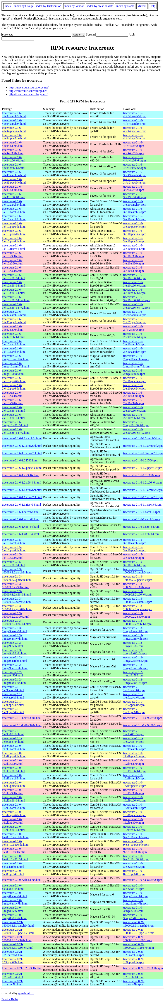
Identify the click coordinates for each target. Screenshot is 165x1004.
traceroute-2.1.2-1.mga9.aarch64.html (14, 659)
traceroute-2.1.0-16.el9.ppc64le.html (14, 813)
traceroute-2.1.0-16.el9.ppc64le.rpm (134, 813)
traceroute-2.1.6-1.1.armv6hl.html (22, 489)
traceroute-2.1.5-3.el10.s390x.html (12, 556)
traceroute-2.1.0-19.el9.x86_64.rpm (134, 769)
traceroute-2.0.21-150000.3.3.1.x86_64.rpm (138, 946)
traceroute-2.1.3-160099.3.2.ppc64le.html (17, 578)
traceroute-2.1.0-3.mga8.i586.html (12, 909)
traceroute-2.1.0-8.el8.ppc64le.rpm (134, 872)
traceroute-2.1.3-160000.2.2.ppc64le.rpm (137, 607)
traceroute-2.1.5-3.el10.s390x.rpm (133, 556)
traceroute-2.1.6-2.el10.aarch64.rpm (134, 343)
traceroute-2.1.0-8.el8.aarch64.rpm (134, 865)
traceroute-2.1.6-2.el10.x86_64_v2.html (16, 431)
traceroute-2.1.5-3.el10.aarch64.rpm (134, 541)
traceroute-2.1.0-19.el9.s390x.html (12, 762)
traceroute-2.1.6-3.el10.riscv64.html (13, 247)
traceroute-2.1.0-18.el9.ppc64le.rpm (134, 784)
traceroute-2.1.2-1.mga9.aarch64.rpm (135, 659)
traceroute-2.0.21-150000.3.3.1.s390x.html (17, 938)
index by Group (23, 6)
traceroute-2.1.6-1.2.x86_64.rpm (142, 482)
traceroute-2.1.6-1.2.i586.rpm (140, 460)
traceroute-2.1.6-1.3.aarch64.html (22, 438)
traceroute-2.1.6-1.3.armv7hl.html (22, 453)
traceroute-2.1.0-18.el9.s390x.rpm (133, 791)
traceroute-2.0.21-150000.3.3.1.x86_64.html (17, 946)
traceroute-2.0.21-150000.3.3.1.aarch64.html (18, 924)
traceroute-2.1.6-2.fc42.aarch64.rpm (134, 313)
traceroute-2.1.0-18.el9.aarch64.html (14, 777)
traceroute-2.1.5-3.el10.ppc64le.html (14, 548)
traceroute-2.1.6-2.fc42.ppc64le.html (14, 320)
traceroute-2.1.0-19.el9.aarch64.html (14, 747)
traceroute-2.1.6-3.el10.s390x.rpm (133, 254)
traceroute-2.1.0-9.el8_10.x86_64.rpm (136, 857)
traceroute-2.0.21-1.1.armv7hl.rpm (134, 983)
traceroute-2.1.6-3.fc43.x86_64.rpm (134, 195)
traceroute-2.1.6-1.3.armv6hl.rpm (143, 445)
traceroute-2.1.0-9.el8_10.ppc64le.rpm (136, 843)
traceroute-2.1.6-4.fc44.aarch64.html (14, 114)
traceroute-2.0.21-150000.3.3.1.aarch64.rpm (138, 924)
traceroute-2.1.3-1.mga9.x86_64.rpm (135, 651)
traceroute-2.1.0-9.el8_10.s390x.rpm (135, 850)
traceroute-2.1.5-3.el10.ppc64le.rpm (134, 548)
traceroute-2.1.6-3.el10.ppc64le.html (14, 225)
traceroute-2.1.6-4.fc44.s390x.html (12, 144)
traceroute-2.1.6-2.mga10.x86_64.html (15, 423)
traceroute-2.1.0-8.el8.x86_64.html (13, 887)
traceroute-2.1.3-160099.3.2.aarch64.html (17, 571)
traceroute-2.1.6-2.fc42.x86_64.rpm (134, 335)
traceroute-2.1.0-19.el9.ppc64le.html (14, 754)
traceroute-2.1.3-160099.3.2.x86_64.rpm (137, 593)
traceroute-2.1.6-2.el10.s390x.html (12, 394)
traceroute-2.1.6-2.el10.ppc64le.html (14, 379)
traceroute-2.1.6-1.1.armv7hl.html (22, 497)
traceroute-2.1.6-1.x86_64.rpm (141, 526)
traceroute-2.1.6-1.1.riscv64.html (21, 504)
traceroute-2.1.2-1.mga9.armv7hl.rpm (135, 666)
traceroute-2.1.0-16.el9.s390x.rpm (133, 821)
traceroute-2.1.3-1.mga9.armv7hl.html (15, 637)
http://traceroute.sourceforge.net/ (28, 94)
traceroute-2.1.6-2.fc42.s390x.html (12, 328)
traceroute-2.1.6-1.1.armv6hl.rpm (143, 489)
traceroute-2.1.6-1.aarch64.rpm (141, 511)
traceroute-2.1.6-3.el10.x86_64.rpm (134, 276)
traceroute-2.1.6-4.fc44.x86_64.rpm (134, 159)
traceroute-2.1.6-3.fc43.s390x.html (12, 188)
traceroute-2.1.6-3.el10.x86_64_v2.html (16, 298)
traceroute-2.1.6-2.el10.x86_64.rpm (134, 409)
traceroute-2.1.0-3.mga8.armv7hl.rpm (135, 902)
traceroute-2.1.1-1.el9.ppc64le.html (13, 703)
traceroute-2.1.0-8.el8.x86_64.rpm (133, 887)
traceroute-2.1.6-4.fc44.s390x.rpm (133, 144)
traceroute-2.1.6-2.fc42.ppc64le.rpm (134, 320)
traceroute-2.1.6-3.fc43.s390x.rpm (133, 188)
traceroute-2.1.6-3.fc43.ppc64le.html (14, 181)
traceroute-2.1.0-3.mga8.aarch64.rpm (135, 894)
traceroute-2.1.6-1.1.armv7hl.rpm (143, 497)
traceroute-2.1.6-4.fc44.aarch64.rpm (134, 114)
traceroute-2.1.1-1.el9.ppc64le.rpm (134, 703)
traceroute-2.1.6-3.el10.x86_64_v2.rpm (136, 298)
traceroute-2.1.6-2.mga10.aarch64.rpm (136, 357)
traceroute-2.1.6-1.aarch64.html (20, 511)
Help (152, 6)
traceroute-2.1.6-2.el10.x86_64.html (13, 409)
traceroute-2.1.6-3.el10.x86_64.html (13, 276)
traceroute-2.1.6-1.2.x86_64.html (21, 482)
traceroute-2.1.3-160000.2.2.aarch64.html (17, 600)
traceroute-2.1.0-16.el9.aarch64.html (14, 806)
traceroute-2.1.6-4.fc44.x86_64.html (13, 159)
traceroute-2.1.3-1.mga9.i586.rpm (133, 644)
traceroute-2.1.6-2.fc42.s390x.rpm (133, 328)
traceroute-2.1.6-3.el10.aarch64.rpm (134, 203)
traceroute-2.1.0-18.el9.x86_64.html (13, 799)
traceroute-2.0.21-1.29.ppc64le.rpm (134, 960)
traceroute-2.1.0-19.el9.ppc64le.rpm (134, 754)
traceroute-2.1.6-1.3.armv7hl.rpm (143, 453)
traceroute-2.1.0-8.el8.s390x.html (22, 879)
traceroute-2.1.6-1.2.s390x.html (20, 475)
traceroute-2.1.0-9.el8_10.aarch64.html (15, 835)
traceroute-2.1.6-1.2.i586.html (19, 460)
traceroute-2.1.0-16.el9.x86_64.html (13, 828)
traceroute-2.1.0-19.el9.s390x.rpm (133, 762)
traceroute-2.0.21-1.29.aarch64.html (12, 953)
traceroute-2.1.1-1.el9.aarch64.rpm (134, 688)
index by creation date (100, 6)
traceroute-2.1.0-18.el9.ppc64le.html (14, 784)
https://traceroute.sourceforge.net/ (29, 87)
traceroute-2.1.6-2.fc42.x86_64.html (13, 335)
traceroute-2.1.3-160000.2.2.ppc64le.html (17, 607)
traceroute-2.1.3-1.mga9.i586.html (12, 644)
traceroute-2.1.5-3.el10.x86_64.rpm (134, 563)
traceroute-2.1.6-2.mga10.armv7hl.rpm (136, 365)
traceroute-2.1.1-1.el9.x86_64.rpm (133, 732)
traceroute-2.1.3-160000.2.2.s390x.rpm (136, 615)
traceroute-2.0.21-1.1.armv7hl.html (12, 983)
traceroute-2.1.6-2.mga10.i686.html (13, 372)
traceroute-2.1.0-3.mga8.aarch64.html (14, 894)
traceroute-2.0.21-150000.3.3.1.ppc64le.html (18, 931)
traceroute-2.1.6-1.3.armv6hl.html (22, 445)
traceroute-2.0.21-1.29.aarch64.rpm (134, 953)
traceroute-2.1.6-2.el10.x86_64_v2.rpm (136, 431)
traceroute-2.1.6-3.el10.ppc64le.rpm (134, 225)
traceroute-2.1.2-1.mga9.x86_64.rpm (135, 681)
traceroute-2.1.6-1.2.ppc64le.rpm (142, 467)
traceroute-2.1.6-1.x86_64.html (20, 526)
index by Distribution (48, 6)
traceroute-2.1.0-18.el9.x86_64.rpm (134, 799)
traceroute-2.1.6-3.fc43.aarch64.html (14, 173)
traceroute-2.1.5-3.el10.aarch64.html (14, 541)
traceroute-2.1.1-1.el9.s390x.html (22, 717)
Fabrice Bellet (9, 999)
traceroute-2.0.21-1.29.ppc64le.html (12, 960)
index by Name (125, 6)
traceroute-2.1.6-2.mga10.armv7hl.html (15, 365)
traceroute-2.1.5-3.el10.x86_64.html (13, 563)
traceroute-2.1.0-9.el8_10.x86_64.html (15, 857)
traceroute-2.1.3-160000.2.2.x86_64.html (16, 622)
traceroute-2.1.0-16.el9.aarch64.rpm (134, 806)
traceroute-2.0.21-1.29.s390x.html (22, 968)
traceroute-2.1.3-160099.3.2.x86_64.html (16, 593)
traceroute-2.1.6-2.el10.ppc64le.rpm (134, 379)
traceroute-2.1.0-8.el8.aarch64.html (13, 865)
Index (7, 6)
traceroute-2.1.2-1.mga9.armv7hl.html (15, 666)
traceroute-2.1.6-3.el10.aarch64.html (14, 203)
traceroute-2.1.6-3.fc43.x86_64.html (13, 195)
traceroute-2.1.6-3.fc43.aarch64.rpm (134, 173)
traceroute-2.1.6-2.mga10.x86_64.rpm (136, 423)
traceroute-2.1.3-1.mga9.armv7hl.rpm (135, 637)
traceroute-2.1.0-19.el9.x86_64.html (13, 769)
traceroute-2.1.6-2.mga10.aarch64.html (15, 357)
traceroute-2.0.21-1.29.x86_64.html (12, 975)
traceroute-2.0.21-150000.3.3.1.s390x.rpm (137, 938)
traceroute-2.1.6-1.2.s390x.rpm (141, 475)
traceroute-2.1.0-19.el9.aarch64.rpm (134, 747)
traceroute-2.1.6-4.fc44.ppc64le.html (14, 129)
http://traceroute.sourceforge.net (28, 90)
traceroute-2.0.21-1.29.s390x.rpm (143, 968)
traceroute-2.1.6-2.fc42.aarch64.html (14, 313)
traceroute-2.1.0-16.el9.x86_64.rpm (134, 828)
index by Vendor (74, 6)
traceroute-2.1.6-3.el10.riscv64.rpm (134, 247)
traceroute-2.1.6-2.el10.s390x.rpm (133, 394)
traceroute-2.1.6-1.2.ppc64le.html (22, 467)
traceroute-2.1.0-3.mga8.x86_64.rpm (135, 916)
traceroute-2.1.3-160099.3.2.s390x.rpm (136, 585)
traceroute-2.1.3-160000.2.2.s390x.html (15, 615)
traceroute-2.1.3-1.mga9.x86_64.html (14, 651)
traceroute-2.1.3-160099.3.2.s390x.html (15, 585)
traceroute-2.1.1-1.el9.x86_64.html (13, 732)
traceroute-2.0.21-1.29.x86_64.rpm (134, 975)
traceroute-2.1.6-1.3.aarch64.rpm (142, 438)
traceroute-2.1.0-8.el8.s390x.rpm (142, 879)
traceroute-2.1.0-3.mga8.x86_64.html (14, 916)
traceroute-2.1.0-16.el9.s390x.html (12, 821)
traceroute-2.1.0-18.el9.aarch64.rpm (134, 777)
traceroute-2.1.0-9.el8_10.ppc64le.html (15, 843)
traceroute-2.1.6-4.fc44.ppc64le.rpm (134, 129)
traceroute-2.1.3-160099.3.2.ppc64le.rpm (137, 578)
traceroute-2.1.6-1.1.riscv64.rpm (142, 504)
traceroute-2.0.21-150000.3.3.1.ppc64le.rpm (138, 931)
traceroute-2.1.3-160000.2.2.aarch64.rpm (137, 600)
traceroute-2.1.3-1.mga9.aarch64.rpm (135, 629)
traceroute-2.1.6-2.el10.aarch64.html (14, 343)
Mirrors (142, 6)
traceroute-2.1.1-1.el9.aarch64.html (13, 688)
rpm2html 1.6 (26, 993)
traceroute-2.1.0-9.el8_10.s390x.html (14, 850)
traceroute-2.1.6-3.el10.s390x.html (12, 254)
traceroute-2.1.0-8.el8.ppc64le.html (13, 872)
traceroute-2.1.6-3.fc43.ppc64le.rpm (134, 181)
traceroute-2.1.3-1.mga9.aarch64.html (14, 629)
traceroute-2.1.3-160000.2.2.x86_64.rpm (137, 622)
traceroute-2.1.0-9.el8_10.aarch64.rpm (136, 835)
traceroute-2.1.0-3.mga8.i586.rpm (133, 909)
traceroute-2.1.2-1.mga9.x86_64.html (14, 681)
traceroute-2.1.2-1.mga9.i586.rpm (133, 674)
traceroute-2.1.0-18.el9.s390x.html (12, 791)
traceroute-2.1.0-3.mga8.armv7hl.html (15, 902)
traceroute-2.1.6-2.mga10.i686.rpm (134, 372)
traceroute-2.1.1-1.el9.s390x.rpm (142, 717)
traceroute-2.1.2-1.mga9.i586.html (12, 674)
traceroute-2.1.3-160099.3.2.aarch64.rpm (137, 571)
